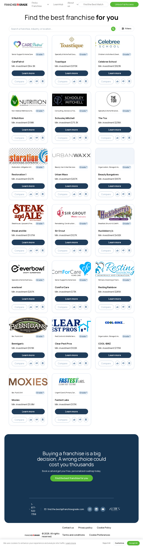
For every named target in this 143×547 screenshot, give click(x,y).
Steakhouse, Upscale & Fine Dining (22, 223)
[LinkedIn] (96, 509)
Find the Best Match (93, 4)
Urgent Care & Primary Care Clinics (65, 392)
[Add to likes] (31, 81)
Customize (119, 543)
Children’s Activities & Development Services (109, 54)
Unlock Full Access (124, 4)
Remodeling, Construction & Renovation (65, 223)
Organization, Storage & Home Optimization (109, 167)
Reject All (106, 543)
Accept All (133, 543)
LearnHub (58, 4)
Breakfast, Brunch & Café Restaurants (109, 223)
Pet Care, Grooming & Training (109, 280)
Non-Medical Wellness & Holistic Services (22, 111)
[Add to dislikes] (37, 81)
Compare (19, 81)
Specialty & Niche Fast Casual (65, 54)
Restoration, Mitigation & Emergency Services (22, 167)
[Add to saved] (43, 81)
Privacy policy (85, 527)
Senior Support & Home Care (22, 54)
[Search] (113, 29)
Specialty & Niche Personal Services (109, 111)
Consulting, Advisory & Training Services (65, 111)
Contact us (68, 527)
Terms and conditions (73, 535)
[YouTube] (102, 509)
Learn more (71, 543)
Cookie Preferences (99, 535)
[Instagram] (89, 509)
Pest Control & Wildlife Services (65, 336)
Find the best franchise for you (71, 478)
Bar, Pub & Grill (17, 336)
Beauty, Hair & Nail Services (65, 167)
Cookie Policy (104, 527)
